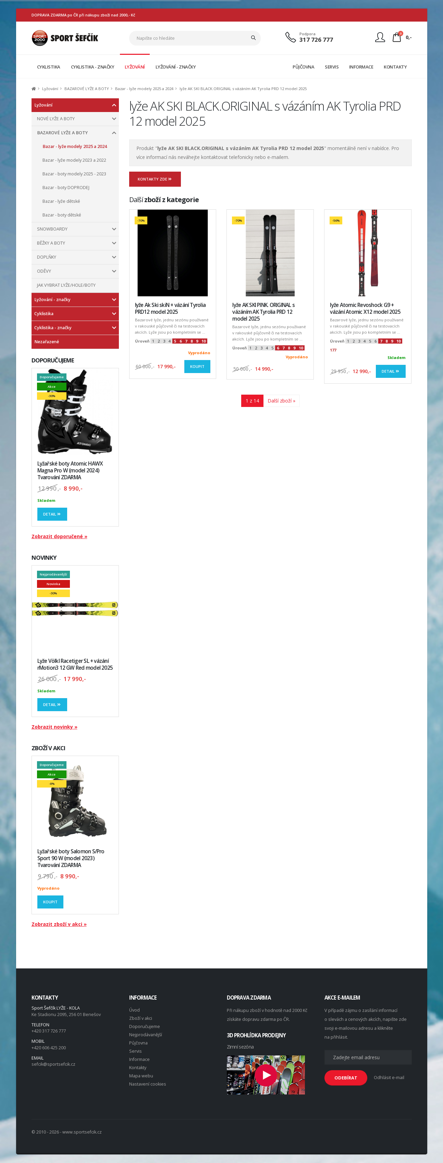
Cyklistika (43, 314)
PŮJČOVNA (303, 67)
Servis (135, 1051)
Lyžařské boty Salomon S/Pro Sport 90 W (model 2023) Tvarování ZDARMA (70, 858)
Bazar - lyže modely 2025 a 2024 (144, 88)
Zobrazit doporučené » (59, 536)
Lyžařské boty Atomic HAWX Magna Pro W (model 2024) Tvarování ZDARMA (70, 470)
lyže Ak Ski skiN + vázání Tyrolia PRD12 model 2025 (170, 308)
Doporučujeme (144, 1026)
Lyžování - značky (52, 299)
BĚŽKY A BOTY (51, 243)
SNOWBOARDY (52, 229)
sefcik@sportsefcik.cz (53, 1064)
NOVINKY (44, 557)
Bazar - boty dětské (61, 215)
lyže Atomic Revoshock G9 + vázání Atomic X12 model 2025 (365, 308)
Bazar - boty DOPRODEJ (65, 187)
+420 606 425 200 (49, 1048)
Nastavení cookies (147, 1084)
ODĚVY (44, 271)
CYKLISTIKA (48, 67)
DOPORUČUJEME (53, 360)
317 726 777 (316, 40)
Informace (139, 1059)
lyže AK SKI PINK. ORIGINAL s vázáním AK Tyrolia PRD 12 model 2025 (263, 311)
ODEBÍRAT (345, 1078)
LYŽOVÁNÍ (135, 67)
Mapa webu (141, 1076)
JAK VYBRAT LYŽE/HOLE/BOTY (66, 285)
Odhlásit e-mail (389, 1077)
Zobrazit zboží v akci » (59, 924)
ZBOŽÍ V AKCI (48, 748)
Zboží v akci (140, 1018)
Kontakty (137, 1068)
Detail (52, 514)
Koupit (50, 901)
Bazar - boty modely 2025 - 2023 (74, 174)
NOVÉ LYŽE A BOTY (56, 119)
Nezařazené (46, 342)
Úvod (134, 1010)
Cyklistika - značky (53, 328)
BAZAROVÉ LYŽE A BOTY (86, 88)
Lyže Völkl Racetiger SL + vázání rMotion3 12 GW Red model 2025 (75, 664)
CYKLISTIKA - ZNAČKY (92, 67)
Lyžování (50, 88)
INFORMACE (361, 67)
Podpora (307, 34)
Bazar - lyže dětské (61, 201)
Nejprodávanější (145, 1035)
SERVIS (332, 67)
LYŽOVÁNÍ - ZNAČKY (176, 67)
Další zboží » (281, 400)
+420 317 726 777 (49, 1031)
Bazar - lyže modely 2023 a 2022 (74, 160)
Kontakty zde (155, 179)
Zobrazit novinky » (54, 726)
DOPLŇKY (46, 257)
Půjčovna (138, 1043)
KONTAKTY (395, 67)
